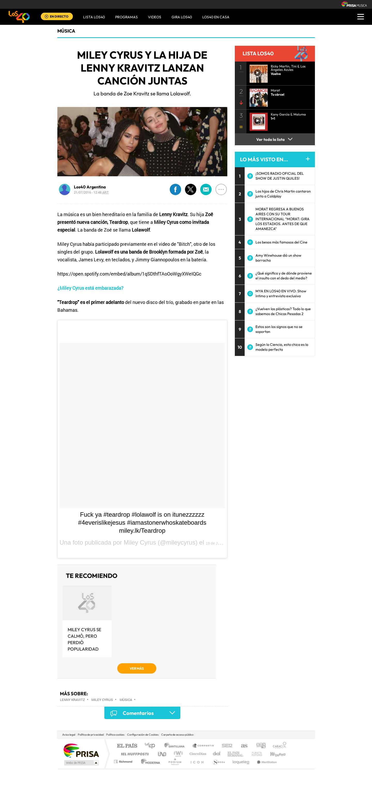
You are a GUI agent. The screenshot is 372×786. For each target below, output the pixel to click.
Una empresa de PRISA (81, 750)
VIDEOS (154, 17)
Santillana (176, 746)
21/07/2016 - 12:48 (91, 192)
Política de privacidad (91, 734)
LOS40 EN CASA (215, 17)
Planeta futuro (254, 754)
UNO (162, 754)
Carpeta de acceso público (177, 734)
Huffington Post (133, 754)
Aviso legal (68, 734)
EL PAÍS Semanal (236, 754)
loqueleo (241, 761)
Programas (126, 17)
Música (66, 31)
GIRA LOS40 (182, 17)
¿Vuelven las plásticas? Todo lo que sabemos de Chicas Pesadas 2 (283, 311)
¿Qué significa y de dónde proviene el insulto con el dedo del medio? (283, 275)
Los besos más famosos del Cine (281, 242)
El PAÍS (127, 746)
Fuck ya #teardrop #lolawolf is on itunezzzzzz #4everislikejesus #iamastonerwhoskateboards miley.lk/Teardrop (142, 522)
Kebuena (273, 754)
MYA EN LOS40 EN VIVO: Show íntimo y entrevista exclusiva (280, 293)
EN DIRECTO (59, 16)
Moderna (149, 761)
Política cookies (115, 734)
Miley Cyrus (102, 699)
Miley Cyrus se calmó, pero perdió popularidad (84, 639)
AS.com (242, 746)
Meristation (266, 761)
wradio (177, 754)
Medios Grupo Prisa (81, 763)
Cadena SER (225, 746)
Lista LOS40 (94, 17)
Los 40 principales (151, 746)
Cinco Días (197, 754)
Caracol (278, 746)
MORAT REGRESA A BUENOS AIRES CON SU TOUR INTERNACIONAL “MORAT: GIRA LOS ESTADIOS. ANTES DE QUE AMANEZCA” (282, 219)
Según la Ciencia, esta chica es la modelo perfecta (281, 347)
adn (259, 746)
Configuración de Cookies (143, 734)
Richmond (123, 761)
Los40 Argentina (90, 186)
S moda (218, 761)
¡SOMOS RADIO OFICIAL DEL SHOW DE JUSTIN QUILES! (279, 176)
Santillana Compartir (203, 746)
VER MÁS (137, 668)
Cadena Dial (216, 754)
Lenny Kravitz (72, 699)
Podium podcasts (174, 761)
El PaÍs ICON (197, 761)
